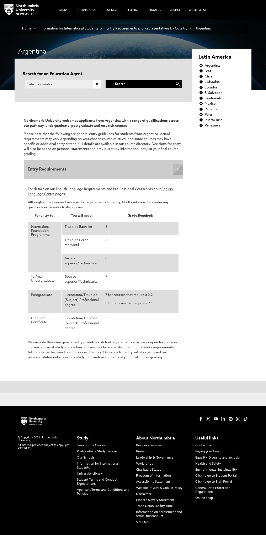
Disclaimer (143, 494)
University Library (90, 474)
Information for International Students (69, 28)
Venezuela (212, 125)
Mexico (210, 104)
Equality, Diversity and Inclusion (218, 458)
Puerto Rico (214, 120)
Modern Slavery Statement (155, 500)
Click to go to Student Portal (216, 476)
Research (142, 452)
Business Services (148, 445)
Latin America (214, 57)
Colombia (212, 82)
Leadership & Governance (154, 458)
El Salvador (213, 93)
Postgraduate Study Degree (97, 452)
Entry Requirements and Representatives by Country (146, 28)
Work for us (144, 464)
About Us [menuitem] (155, 10)
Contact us (203, 445)
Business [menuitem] (111, 10)
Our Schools (86, 458)
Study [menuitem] (63, 10)
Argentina (203, 28)
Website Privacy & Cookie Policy (159, 488)
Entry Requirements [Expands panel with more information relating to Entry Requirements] (47, 170)
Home (27, 28)
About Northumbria (155, 439)
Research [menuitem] (133, 10)
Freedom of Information (153, 476)
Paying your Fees (207, 452)
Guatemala (213, 98)
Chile (208, 76)
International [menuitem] (86, 10)
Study (82, 439)
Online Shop (204, 498)
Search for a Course (91, 445)
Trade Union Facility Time (154, 506)
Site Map (142, 522)
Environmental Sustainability (216, 470)
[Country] (63, 84)
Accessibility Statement (153, 482)
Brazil (209, 71)
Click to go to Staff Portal (213, 482)
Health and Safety (208, 464)
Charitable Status (148, 470)
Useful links (207, 439)
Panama (211, 109)
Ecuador (211, 87)
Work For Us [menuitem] (198, 10)
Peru (208, 115)
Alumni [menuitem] (175, 10)
